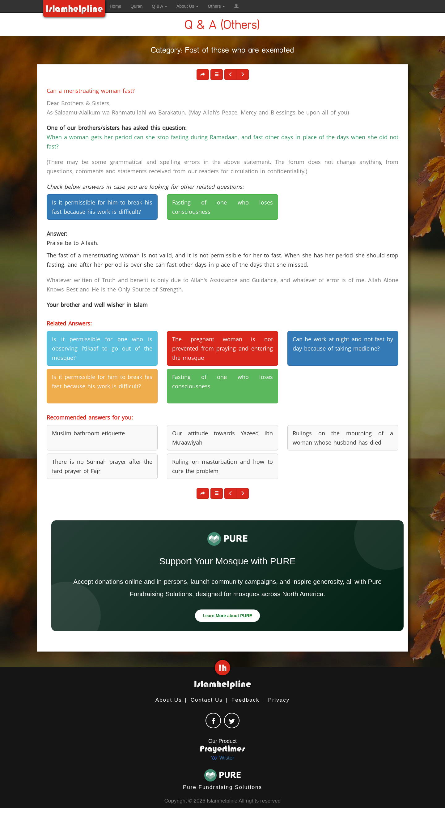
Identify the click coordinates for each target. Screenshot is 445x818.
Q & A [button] (159, 6)
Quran (136, 6)
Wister (222, 758)
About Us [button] (187, 6)
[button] (236, 6)
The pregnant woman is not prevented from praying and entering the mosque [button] (222, 348)
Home (115, 6)
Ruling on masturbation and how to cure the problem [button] (222, 466)
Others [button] (216, 6)
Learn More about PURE (227, 615)
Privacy (279, 700)
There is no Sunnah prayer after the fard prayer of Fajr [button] (102, 466)
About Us (168, 700)
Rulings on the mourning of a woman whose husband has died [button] (343, 437)
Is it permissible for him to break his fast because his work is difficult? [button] (102, 207)
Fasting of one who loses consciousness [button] (222, 207)
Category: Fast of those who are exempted (222, 51)
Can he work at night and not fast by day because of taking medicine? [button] (343, 343)
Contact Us (207, 700)
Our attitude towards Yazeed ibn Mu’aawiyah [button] (222, 437)
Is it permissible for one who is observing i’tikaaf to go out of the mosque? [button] (102, 348)
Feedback (245, 700)
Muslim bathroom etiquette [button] (88, 433)
